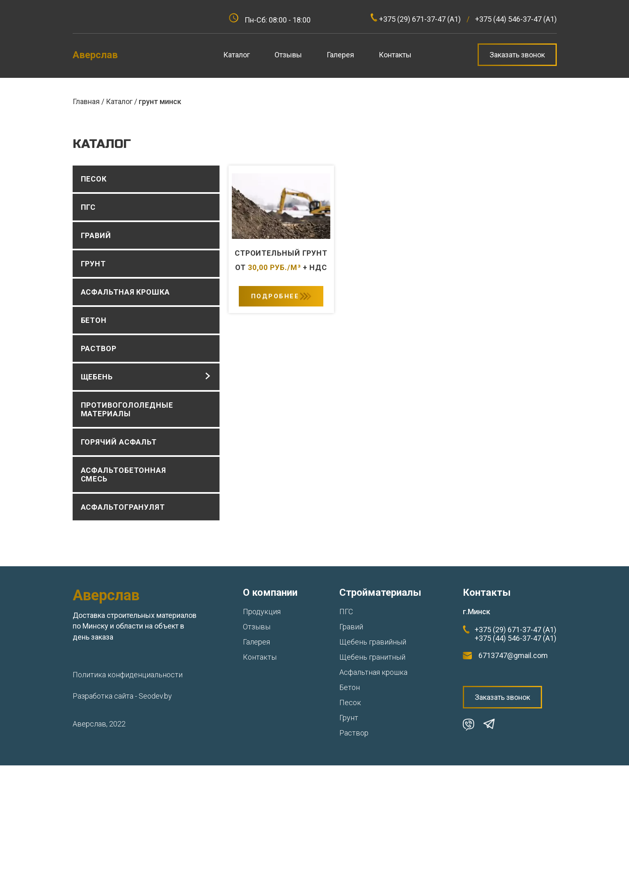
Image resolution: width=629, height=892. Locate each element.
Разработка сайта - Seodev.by (122, 696)
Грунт (93, 263)
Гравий (96, 235)
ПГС (88, 207)
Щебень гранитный (372, 657)
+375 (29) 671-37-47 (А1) (515, 629)
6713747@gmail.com (513, 655)
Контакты (260, 657)
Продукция (262, 611)
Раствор (99, 348)
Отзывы (256, 626)
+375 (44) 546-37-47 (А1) (515, 638)
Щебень (97, 376)
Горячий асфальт (119, 442)
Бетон (94, 320)
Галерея (256, 642)
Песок (94, 179)
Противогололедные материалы (127, 409)
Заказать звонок (517, 54)
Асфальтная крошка (125, 292)
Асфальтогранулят (123, 507)
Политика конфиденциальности (128, 675)
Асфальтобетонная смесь (123, 474)
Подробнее (275, 296)
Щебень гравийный (372, 642)
